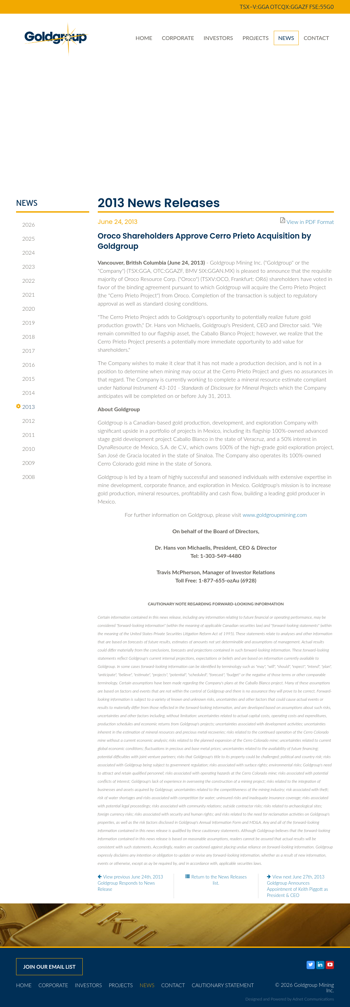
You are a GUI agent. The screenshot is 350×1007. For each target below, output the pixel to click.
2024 (25, 253)
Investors (218, 38)
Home (143, 38)
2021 (25, 295)
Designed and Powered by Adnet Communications (289, 999)
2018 (25, 337)
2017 (25, 351)
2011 (25, 435)
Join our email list (49, 967)
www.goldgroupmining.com (275, 514)
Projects (256, 38)
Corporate (178, 38)
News (286, 38)
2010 (25, 449)
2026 (25, 224)
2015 (25, 379)
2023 (25, 267)
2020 (25, 309)
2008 (25, 477)
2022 (25, 281)
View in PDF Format (310, 221)
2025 (25, 238)
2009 (25, 463)
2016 (25, 365)
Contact (316, 38)
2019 (25, 323)
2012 (25, 421)
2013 (25, 407)
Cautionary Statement (223, 985)
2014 (25, 393)
